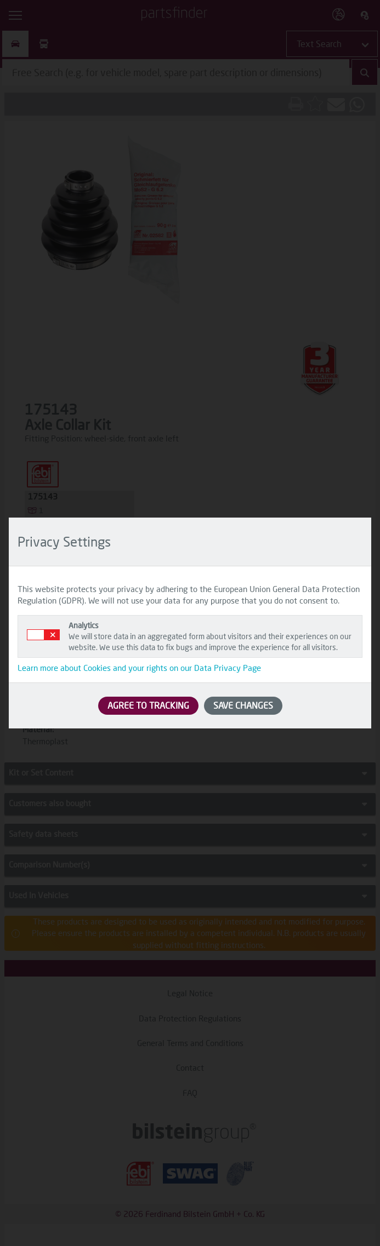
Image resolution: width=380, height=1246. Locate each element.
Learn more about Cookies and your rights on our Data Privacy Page (139, 668)
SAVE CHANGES (243, 705)
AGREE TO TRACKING (148, 705)
